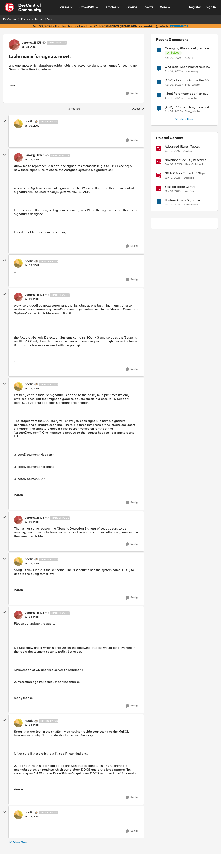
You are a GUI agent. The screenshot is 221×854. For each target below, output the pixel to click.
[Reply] (132, 93)
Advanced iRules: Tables (182, 146)
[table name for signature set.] (32, 125)
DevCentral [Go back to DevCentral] (9, 19)
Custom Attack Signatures (183, 200)
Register (195, 7)
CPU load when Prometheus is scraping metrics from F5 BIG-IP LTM (187, 67)
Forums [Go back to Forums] (25, 19)
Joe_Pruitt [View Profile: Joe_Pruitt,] (190, 191)
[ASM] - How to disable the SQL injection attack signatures (187, 80)
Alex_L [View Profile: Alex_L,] (189, 57)
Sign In (211, 7)
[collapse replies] (4, 121)
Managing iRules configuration (187, 48)
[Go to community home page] (23, 7)
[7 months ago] (173, 164)
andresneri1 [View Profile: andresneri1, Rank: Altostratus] (191, 204)
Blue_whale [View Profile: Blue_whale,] (192, 84)
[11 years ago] (173, 191)
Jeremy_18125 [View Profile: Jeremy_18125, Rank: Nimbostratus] (31, 43)
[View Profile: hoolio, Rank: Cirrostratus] (18, 123)
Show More (18, 842)
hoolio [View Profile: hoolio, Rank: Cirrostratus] (29, 121)
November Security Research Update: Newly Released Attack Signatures (188, 160)
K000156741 (179, 26)
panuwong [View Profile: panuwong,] (191, 71)
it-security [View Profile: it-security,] (191, 98)
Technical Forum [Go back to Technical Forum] (44, 19)
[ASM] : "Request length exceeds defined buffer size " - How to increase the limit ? (188, 107)
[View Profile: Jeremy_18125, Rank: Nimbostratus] (14, 44)
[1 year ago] (173, 178)
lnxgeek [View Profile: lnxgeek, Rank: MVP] (189, 178)
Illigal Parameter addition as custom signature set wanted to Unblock (187, 93)
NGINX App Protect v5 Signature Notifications (188, 173)
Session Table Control (180, 187)
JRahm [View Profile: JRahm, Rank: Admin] (187, 151)
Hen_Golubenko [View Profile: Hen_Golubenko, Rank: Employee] (195, 164)
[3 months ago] (173, 58)
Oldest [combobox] (138, 109)
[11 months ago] (173, 205)
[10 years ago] (172, 151)
